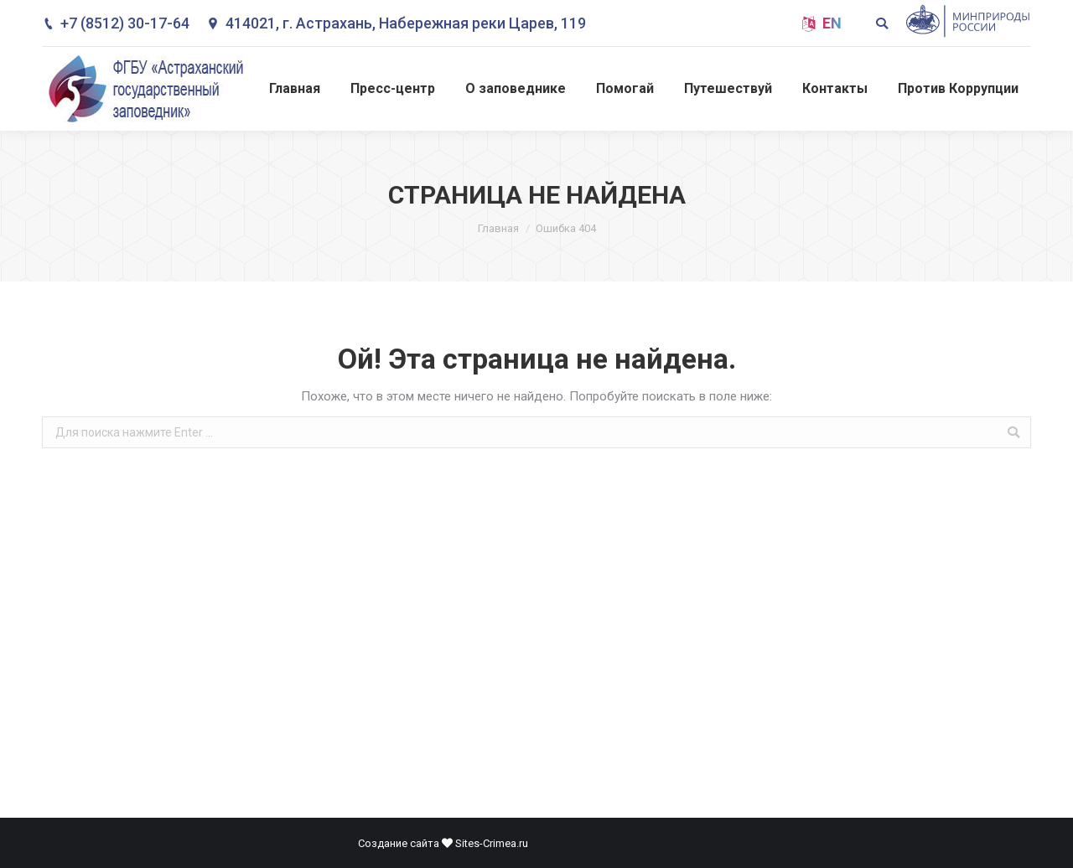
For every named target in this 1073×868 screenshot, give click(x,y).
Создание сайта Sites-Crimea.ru (443, 843)
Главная (498, 228)
